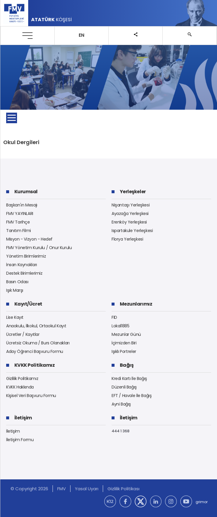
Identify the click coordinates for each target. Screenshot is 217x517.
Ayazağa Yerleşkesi (130, 213)
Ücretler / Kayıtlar (23, 334)
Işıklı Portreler (124, 351)
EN (81, 35)
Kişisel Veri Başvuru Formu (31, 395)
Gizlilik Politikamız (22, 378)
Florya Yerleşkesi (127, 239)
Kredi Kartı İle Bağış (129, 378)
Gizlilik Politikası (123, 489)
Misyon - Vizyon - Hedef (29, 239)
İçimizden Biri (124, 343)
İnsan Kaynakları (21, 265)
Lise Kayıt (14, 317)
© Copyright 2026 (29, 489)
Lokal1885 (120, 326)
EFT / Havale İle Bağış (132, 395)
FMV (61, 489)
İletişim (13, 431)
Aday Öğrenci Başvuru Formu (34, 351)
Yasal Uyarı (86, 489)
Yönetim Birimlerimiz (26, 256)
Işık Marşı (14, 290)
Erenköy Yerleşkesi (129, 222)
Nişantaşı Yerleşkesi (130, 205)
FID (114, 317)
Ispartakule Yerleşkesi (132, 231)
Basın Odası (17, 282)
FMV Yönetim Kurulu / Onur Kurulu (39, 248)
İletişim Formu (20, 440)
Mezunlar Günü (126, 334)
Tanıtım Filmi (18, 231)
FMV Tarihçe (18, 222)
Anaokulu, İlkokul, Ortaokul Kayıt (36, 326)
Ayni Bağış (121, 404)
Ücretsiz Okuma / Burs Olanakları (38, 343)
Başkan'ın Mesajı (21, 205)
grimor (202, 501)
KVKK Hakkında (20, 387)
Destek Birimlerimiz (24, 273)
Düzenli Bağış (124, 387)
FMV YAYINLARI (19, 213)
